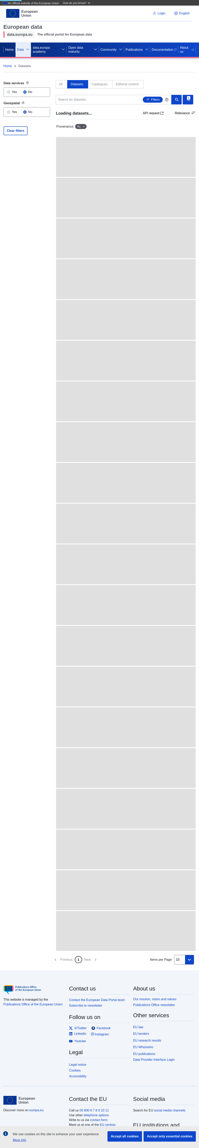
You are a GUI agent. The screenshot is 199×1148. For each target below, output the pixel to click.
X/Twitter (78, 1028)
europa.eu (36, 1110)
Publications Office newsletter (154, 1005)
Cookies (75, 1070)
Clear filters (15, 130)
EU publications (144, 1054)
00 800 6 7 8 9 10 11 (94, 1110)
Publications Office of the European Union (33, 1004)
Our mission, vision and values (154, 999)
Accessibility (77, 1076)
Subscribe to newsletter (85, 1005)
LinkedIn (77, 1034)
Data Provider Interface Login (154, 1059)
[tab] (62, 84)
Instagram (100, 1034)
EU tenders (141, 1033)
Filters (153, 99)
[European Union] (33, 1100)
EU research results (147, 1040)
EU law (138, 1027)
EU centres (107, 1124)
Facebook (101, 1028)
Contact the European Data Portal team (97, 1000)
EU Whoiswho (143, 1047)
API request (153, 113)
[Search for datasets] (114, 99)
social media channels (169, 1110)
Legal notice (77, 1064)
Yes (14, 92)
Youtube (77, 1041)
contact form (98, 1120)
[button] (77, 3)
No (30, 92)
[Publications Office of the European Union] (33, 986)
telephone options (96, 1115)
